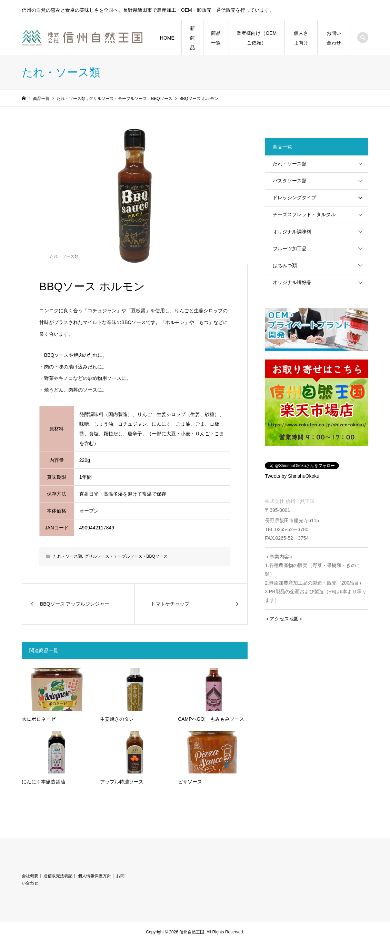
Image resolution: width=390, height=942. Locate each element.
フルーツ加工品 (290, 248)
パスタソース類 (290, 180)
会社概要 (30, 875)
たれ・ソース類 (64, 256)
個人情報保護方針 (94, 875)
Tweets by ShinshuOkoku (292, 476)
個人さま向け (301, 37)
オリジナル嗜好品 (292, 282)
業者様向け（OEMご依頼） (257, 37)
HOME (167, 38)
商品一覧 (216, 37)
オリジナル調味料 (292, 231)
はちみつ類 (285, 265)
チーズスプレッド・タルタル (304, 214)
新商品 (192, 38)
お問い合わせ (334, 37)
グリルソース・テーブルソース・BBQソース (126, 556)
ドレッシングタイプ (294, 197)
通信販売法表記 (57, 875)
